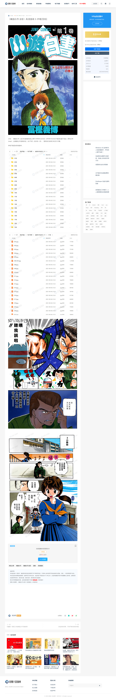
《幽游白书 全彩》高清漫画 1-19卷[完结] (27, 582)
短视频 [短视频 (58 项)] (100, 221)
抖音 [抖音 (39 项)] (101, 215)
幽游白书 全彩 (27, 565)
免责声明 (52, 690)
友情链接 (34, 690)
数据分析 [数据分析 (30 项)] (92, 218)
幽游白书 (18, 565)
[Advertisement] (42, 599)
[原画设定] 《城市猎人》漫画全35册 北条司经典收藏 (51, 667)
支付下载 (97, 53)
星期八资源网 (13, 582)
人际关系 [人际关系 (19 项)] (88, 213)
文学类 (17, 15)
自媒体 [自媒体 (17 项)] (101, 224)
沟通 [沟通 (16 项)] (92, 221)
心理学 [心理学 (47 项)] (87, 215)
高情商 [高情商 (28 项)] (91, 229)
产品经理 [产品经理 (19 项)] (100, 210)
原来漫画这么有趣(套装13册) (33, 650)
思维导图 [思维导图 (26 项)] (92, 215)
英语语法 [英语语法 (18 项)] (103, 226)
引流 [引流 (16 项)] (101, 213)
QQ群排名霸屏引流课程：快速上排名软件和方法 (102, 158)
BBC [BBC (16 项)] (98, 204)
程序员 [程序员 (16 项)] (105, 221)
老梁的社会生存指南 (102, 164)
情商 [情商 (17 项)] (97, 215)
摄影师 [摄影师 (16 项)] (87, 218)
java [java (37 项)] (106, 204)
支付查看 (43, 559)
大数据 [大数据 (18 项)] (97, 213)
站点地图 (34, 687)
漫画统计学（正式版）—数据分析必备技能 (32, 667)
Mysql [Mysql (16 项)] (87, 207)
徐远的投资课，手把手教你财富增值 (68, 626)
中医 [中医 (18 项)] (95, 210)
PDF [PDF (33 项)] (91, 207)
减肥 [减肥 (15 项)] (93, 213)
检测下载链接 (97, 49)
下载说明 (52, 687)
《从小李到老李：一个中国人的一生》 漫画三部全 (14, 651)
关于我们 (34, 684)
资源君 (10, 15)
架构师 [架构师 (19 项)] (87, 221)
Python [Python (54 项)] (90, 210)
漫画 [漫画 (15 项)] (96, 221)
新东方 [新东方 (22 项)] (98, 218)
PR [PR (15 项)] (105, 207)
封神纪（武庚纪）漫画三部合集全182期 (14, 667)
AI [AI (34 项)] (89, 204)
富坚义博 (11, 565)
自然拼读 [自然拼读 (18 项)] (88, 226)
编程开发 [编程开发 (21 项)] (92, 224)
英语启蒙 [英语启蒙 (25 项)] (97, 226)
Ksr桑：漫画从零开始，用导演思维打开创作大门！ (70, 651)
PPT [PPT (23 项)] (102, 207)
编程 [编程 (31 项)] (87, 224)
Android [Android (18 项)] (93, 204)
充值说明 (52, 684)
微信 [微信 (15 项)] (105, 213)
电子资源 (21, 15)
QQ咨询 (97, 77)
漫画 (34, 565)
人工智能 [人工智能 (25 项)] (106, 210)
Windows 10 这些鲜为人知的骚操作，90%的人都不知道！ (102, 150)
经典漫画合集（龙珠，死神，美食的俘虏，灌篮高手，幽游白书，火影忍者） (70, 668)
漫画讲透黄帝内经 (49, 650)
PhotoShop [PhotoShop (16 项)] (96, 207)
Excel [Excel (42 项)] (103, 204)
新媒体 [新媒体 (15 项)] (103, 218)
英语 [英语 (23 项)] (93, 226)
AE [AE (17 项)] (86, 204)
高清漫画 (40, 565)
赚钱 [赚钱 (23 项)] (87, 229)
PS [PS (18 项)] (86, 210)
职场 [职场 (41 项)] (97, 224)
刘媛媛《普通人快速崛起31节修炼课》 (18, 626)
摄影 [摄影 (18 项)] (105, 215)
